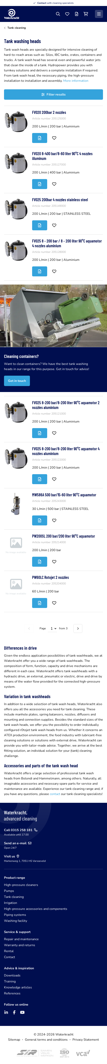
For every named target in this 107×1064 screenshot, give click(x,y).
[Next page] (77, 628)
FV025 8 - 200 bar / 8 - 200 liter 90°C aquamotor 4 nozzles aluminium (67, 243)
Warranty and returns (19, 945)
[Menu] (99, 14)
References (12, 993)
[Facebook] (14, 1012)
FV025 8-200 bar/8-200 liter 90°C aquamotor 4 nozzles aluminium (66, 451)
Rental (9, 951)
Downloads (12, 975)
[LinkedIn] (6, 1012)
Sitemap (14, 1039)
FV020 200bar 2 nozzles (49, 112)
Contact (9, 957)
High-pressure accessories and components (35, 909)
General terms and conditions (46, 1039)
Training (10, 981)
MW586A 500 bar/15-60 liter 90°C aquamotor (64, 494)
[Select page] (52, 628)
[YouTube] (22, 1012)
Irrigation (10, 903)
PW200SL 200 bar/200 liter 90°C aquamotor (63, 536)
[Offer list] (76, 14)
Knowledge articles (18, 987)
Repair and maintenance (21, 939)
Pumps (9, 891)
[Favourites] (67, 14)
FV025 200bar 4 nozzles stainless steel (60, 199)
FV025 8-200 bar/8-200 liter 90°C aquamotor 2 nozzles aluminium (66, 405)
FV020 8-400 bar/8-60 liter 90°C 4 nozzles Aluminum (62, 156)
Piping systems (15, 915)
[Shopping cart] (86, 14)
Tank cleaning (14, 897)
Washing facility (15, 921)
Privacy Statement (85, 1039)
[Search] (58, 14)
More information (75, 81)
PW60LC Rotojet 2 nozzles (50, 577)
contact (55, 794)
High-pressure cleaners (21, 885)
